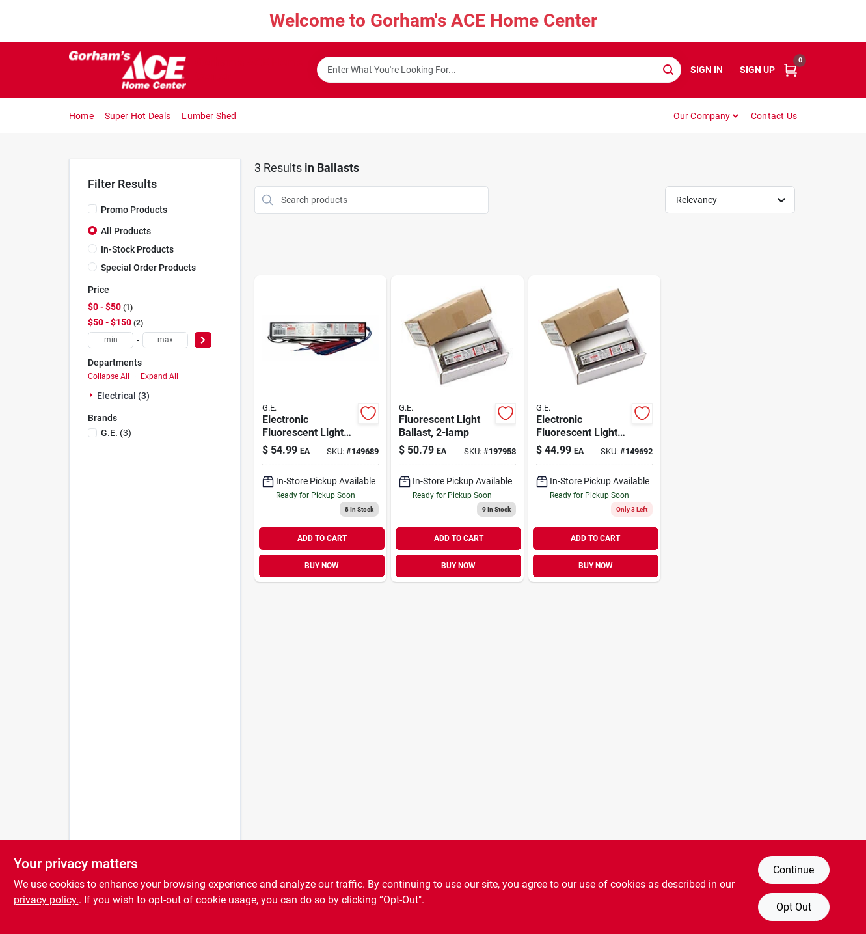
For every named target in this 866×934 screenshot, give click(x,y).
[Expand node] (92, 395)
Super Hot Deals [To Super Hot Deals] (138, 116)
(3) (116, 433)
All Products (126, 231)
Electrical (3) (123, 396)
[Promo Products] (92, 208)
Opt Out (793, 907)
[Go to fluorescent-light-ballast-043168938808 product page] (457, 428)
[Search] (669, 68)
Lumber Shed (209, 116)
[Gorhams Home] (127, 70)
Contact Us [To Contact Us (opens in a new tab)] (774, 116)
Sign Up (757, 69)
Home (81, 116)
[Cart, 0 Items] (790, 70)
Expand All (159, 376)
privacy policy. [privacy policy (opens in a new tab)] (46, 900)
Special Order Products (148, 267)
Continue (793, 870)
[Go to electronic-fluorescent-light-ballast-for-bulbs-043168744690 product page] (320, 428)
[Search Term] (499, 70)
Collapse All (108, 376)
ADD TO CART (322, 538)
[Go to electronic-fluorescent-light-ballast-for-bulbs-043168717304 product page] (594, 428)
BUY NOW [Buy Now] (321, 565)
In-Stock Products (137, 249)
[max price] (165, 340)
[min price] (110, 340)
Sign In (706, 69)
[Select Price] (203, 340)
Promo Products (134, 209)
